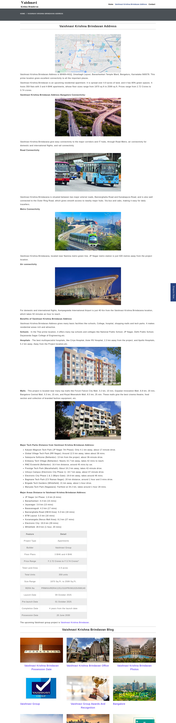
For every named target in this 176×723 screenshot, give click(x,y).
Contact (152, 4)
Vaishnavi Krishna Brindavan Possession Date (41, 667)
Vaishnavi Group (30, 703)
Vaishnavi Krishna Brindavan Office (88, 665)
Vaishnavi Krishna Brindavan (75, 622)
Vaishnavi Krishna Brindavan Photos (134, 667)
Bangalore (119, 703)
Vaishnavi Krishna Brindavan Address (131, 4)
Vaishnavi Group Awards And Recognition (88, 705)
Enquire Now (174, 292)
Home (110, 4)
